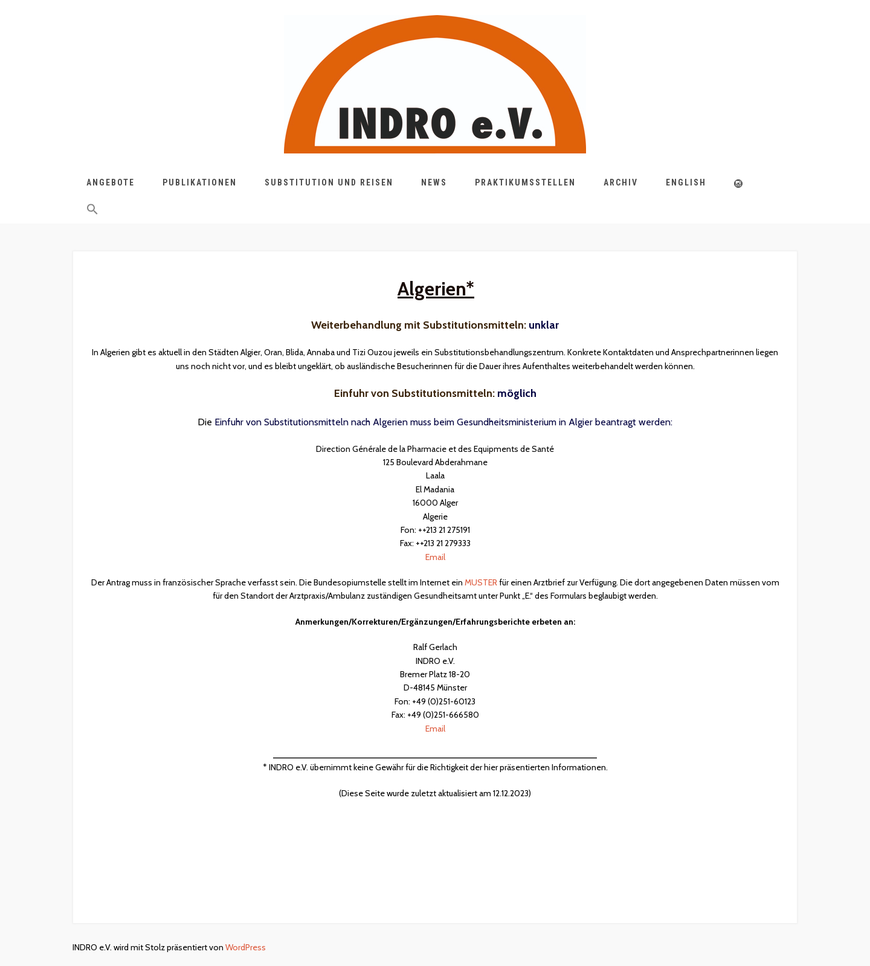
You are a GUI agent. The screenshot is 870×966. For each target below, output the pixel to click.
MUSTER (481, 582)
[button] (92, 211)
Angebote (110, 182)
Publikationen (200, 182)
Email (435, 557)
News (434, 182)
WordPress (245, 947)
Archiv (621, 182)
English (686, 182)
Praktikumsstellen (525, 182)
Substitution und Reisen (329, 182)
